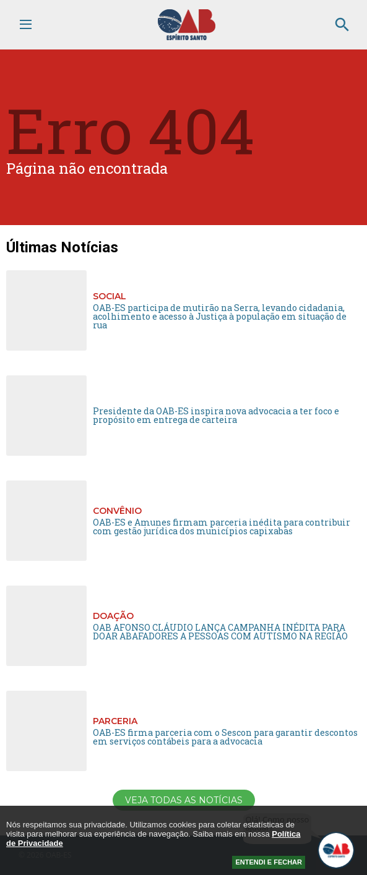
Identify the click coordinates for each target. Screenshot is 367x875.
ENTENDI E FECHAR (268, 862)
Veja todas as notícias (184, 800)
